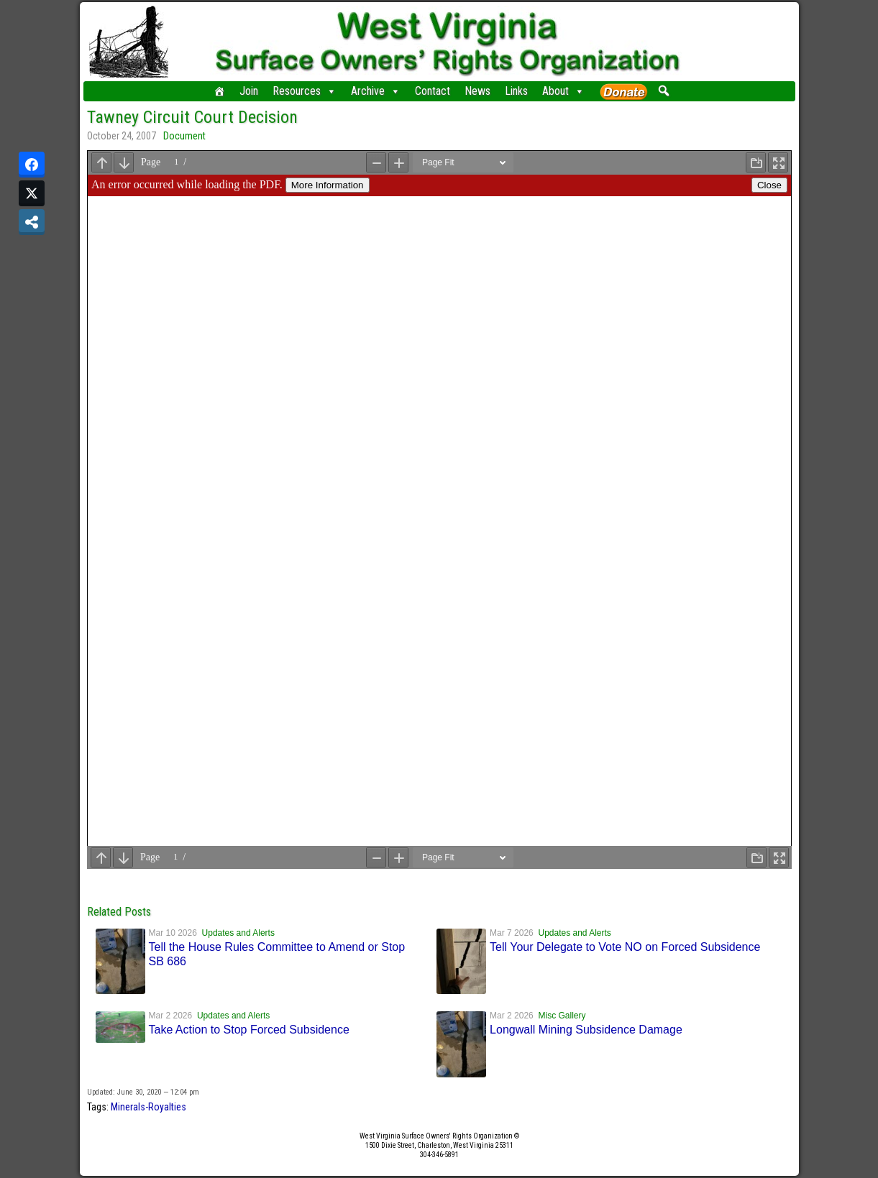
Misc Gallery (561, 1016)
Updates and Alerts (238, 933)
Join (248, 91)
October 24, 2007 (121, 136)
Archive (376, 91)
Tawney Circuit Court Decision (192, 117)
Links (516, 91)
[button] (664, 90)
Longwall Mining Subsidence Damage (586, 1029)
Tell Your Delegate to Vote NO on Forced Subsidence (625, 947)
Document (184, 136)
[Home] (219, 91)
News (477, 91)
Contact (432, 91)
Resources (305, 91)
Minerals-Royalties (148, 1107)
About (563, 91)
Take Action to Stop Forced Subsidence (249, 1029)
